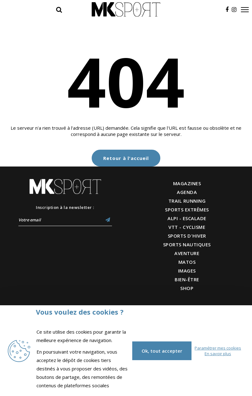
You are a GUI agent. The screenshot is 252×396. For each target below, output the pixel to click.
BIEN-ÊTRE (187, 279)
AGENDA (187, 192)
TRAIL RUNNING (187, 201)
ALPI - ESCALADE (186, 218)
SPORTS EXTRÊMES (187, 209)
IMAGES (187, 271)
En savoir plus (218, 353)
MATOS (187, 262)
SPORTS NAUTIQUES (187, 244)
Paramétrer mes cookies (218, 348)
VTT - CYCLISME (186, 227)
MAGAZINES (187, 183)
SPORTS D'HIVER (187, 236)
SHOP (186, 288)
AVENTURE (186, 253)
